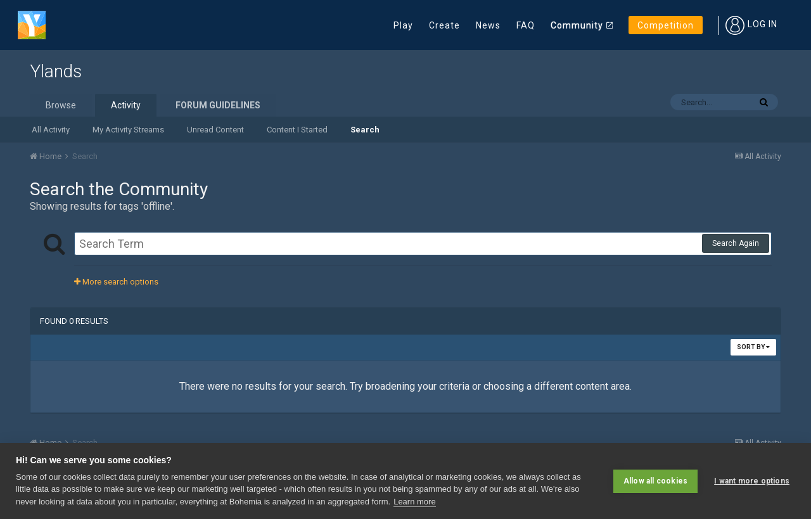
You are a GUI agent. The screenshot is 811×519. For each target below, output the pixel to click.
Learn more (414, 501)
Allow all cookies (655, 481)
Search (365, 129)
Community (577, 25)
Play (403, 25)
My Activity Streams (128, 129)
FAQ (525, 25)
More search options (116, 281)
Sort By (753, 346)
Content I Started (297, 129)
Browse (61, 105)
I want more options (751, 481)
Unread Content (215, 129)
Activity (126, 105)
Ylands (56, 71)
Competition (665, 25)
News (488, 25)
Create (444, 25)
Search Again (735, 243)
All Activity (51, 129)
